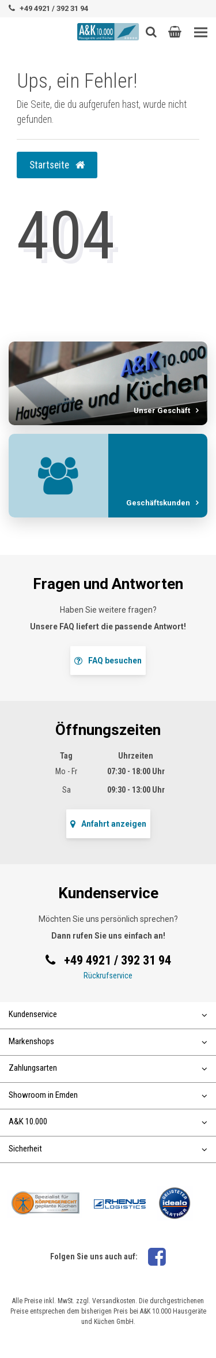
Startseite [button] (57, 165)
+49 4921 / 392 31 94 (54, 8)
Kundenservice (108, 1014)
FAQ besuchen (108, 660)
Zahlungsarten (108, 1068)
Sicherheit (108, 1148)
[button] (174, 31)
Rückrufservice (108, 975)
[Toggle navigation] (201, 32)
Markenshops (108, 1041)
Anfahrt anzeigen (108, 823)
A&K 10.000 (108, 1121)
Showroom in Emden (108, 1095)
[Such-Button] (151, 31)
